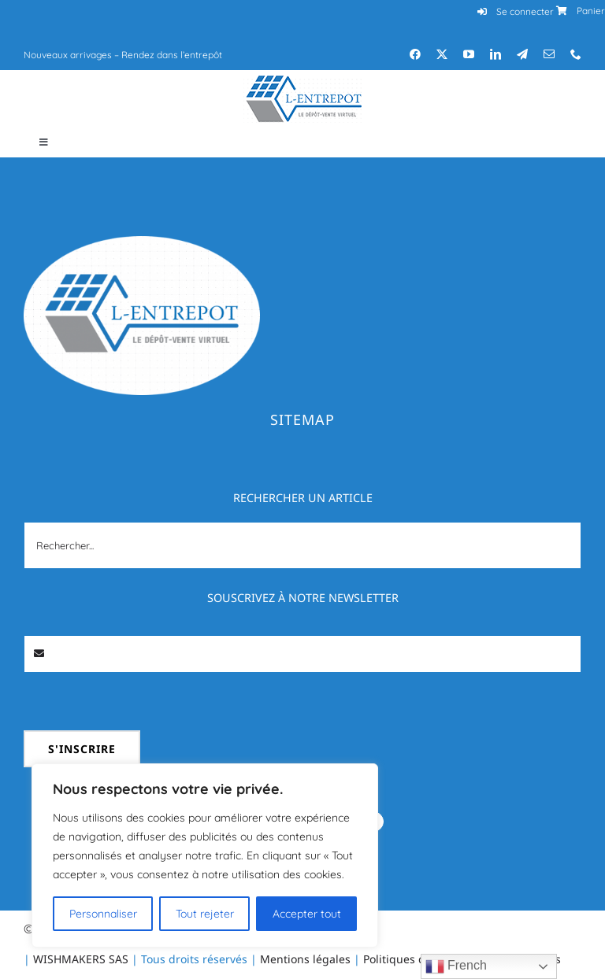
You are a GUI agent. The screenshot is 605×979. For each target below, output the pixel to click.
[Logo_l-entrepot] (142, 242)
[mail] (549, 54)
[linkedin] (495, 54)
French (456, 966)
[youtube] (468, 54)
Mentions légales (305, 958)
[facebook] (415, 54)
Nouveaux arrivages (68, 55)
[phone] (575, 54)
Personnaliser (103, 914)
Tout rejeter (205, 914)
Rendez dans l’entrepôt (171, 55)
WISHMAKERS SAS (80, 958)
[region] (205, 855)
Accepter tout (307, 914)
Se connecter (525, 11)
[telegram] (522, 54)
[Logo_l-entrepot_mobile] (302, 82)
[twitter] (441, 54)
